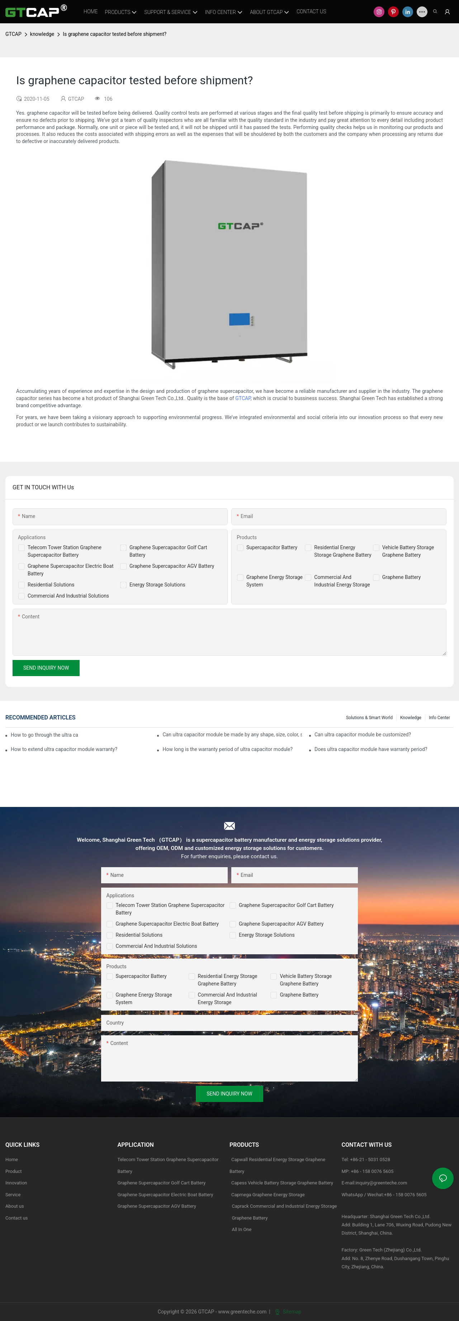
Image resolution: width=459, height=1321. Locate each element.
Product (13, 1171)
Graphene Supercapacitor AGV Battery (171, 566)
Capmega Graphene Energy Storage (268, 1194)
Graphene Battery (401, 577)
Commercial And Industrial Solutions (68, 596)
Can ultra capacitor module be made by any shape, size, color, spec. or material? (232, 734)
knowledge (42, 34)
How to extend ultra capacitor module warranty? (64, 749)
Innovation (16, 1182)
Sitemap (288, 1312)
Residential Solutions (51, 585)
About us (14, 1206)
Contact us (16, 1218)
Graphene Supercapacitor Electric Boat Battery (167, 924)
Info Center (439, 717)
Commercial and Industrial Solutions (156, 946)
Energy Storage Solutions (157, 585)
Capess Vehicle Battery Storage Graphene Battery (282, 1182)
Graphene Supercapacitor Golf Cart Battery (286, 905)
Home (11, 1159)
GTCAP (13, 34)
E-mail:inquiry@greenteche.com (375, 1182)
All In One (241, 1229)
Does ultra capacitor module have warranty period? (370, 749)
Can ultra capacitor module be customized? (362, 734)
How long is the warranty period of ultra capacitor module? (227, 749)
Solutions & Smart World (369, 717)
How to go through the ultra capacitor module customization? (44, 735)
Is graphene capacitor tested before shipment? (114, 34)
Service (12, 1194)
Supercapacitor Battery (271, 547)
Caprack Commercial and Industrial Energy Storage (283, 1206)
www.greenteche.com (242, 1312)
